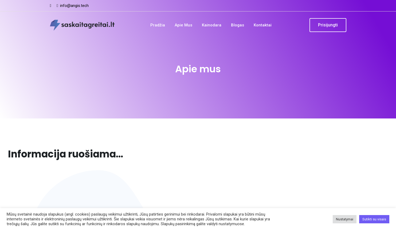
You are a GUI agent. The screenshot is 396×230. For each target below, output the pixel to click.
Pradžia (157, 25)
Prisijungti (328, 24)
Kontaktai (263, 25)
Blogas (237, 25)
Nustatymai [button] (344, 219)
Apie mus (183, 25)
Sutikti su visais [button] (374, 219)
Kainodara (211, 25)
